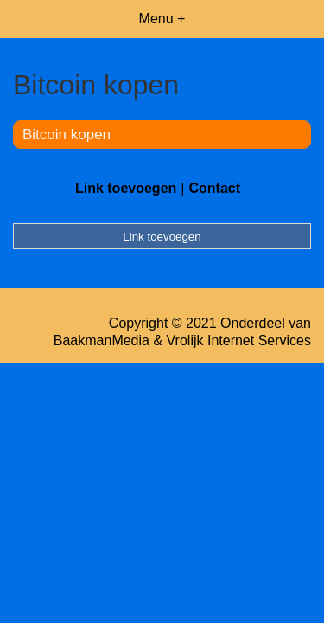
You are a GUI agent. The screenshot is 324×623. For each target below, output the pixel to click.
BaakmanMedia (101, 340)
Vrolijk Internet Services (239, 340)
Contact (214, 188)
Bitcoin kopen (66, 134)
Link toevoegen (125, 188)
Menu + (162, 18)
